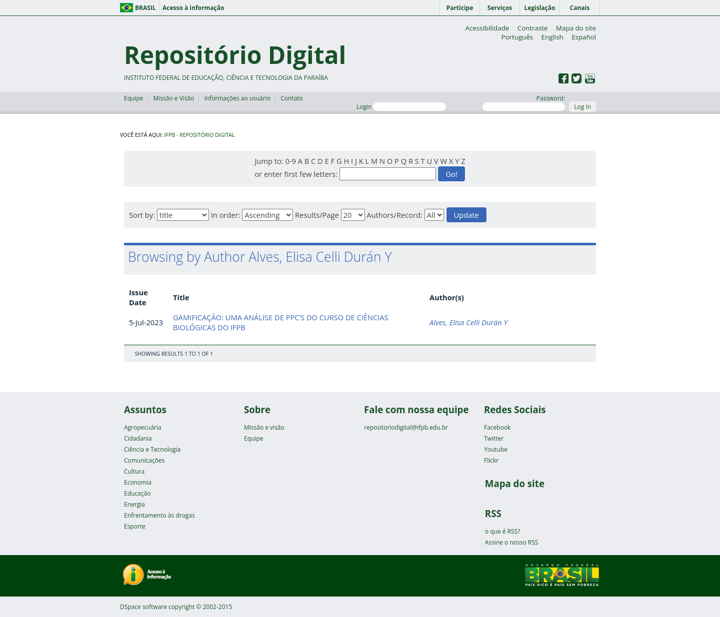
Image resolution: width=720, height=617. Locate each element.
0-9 (290, 161)
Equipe (133, 98)
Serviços (500, 7)
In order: (225, 215)
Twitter (494, 438)
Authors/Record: (394, 215)
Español (584, 36)
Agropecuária (143, 427)
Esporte (135, 526)
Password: (523, 102)
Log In (582, 106)
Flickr (491, 460)
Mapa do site (576, 27)
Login (401, 106)
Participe (460, 7)
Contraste (533, 27)
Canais (580, 7)
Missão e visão (264, 427)
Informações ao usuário (237, 98)
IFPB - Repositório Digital (199, 134)
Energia (134, 504)
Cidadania (138, 438)
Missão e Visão (174, 98)
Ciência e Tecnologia (152, 449)
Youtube (496, 449)
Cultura (134, 471)
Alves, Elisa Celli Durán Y (469, 322)
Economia (138, 482)
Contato (291, 98)
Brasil (145, 7)
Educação (137, 493)
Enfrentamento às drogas (159, 515)
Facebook (497, 427)
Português (517, 36)
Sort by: (142, 215)
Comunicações (144, 460)
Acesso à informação (193, 7)
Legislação (539, 7)
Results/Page (317, 215)
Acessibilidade (487, 27)
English (553, 36)
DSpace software (143, 607)
